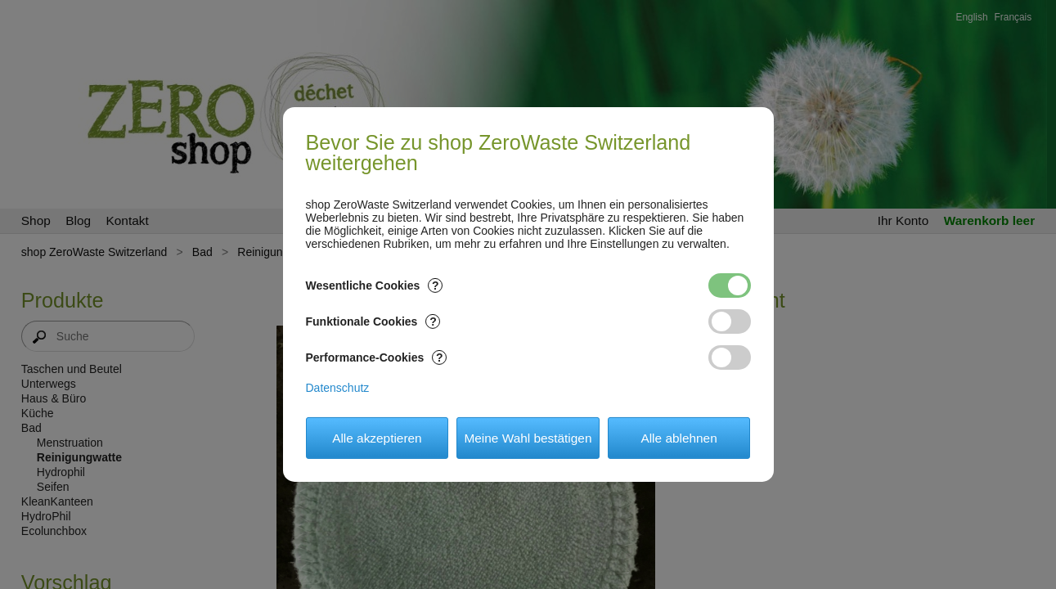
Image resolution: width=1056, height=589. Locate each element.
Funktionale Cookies (373, 321)
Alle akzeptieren (377, 438)
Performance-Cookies (376, 357)
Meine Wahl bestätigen (527, 438)
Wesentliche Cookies (374, 285)
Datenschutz (338, 387)
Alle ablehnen (678, 438)
